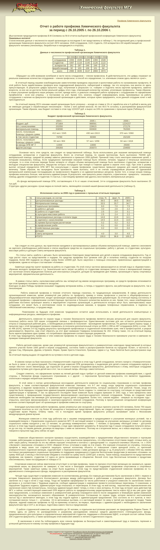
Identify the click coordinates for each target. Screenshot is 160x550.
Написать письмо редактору (79, 539)
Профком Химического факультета (134, 21)
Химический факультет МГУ (85, 537)
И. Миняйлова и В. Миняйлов (89, 535)
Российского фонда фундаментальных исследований (93, 532)
